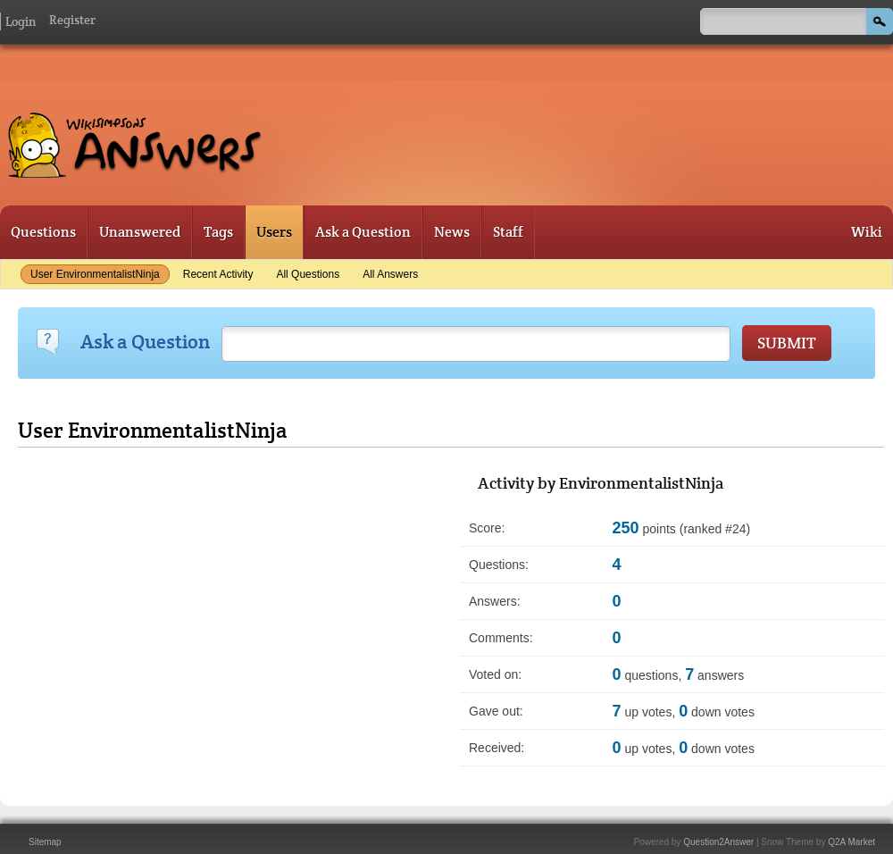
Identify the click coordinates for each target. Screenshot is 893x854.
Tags (218, 231)
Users (274, 231)
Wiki (866, 231)
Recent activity (218, 274)
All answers (390, 274)
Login (20, 21)
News (452, 231)
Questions (43, 231)
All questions (307, 274)
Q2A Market (851, 842)
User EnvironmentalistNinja (95, 274)
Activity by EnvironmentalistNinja (600, 483)
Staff (508, 231)
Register (72, 20)
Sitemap (45, 842)
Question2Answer (718, 842)
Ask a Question (363, 231)
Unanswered (139, 231)
